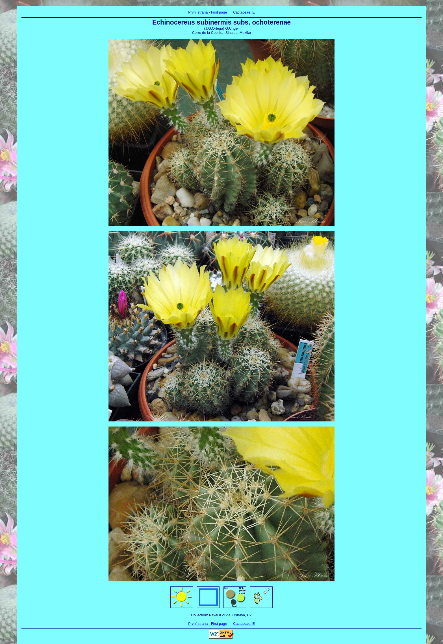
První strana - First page (207, 12)
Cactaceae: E (244, 12)
